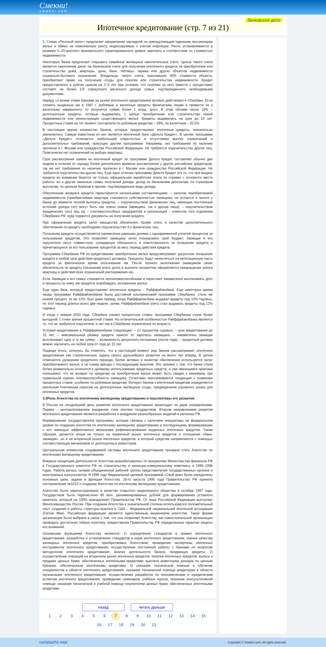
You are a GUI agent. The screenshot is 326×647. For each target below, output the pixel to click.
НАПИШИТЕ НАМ (53, 642)
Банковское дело (264, 20)
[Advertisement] (253, 102)
